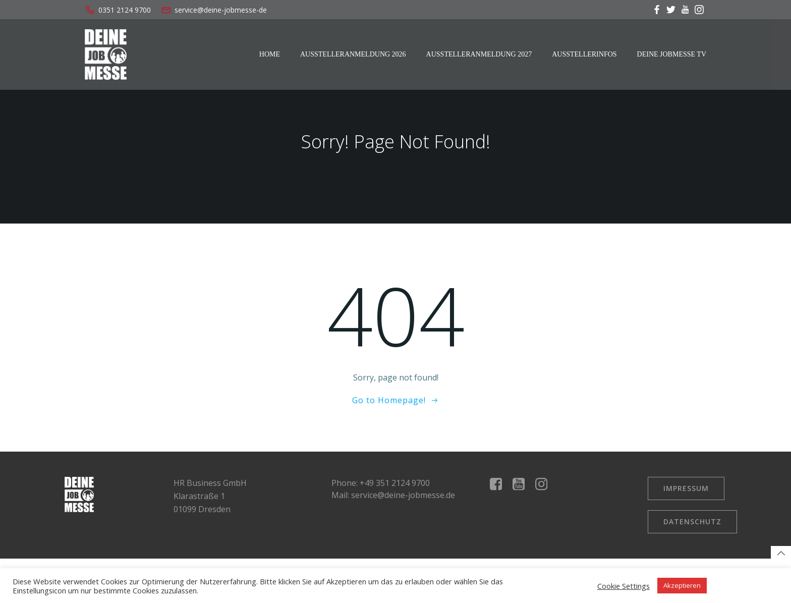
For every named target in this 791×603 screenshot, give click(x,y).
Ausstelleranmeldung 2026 (353, 54)
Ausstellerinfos (584, 54)
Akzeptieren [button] (682, 585)
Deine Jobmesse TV (671, 54)
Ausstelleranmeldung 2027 (479, 54)
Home (269, 54)
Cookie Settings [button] (623, 586)
